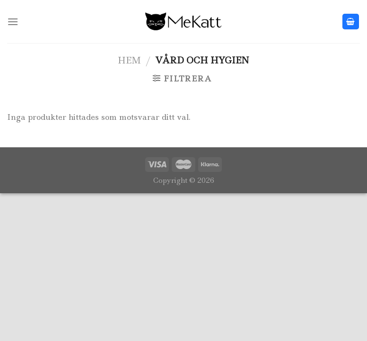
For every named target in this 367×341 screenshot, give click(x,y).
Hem (129, 60)
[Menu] (12, 21)
